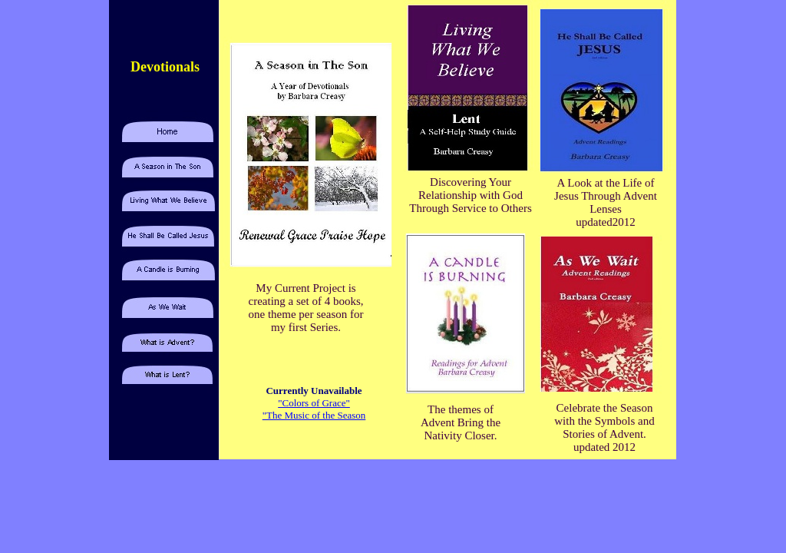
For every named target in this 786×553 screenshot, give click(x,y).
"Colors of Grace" (314, 403)
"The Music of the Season (314, 415)
